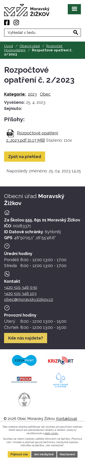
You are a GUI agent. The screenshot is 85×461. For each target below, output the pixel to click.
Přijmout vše (19, 454)
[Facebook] (7, 22)
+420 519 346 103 (20, 293)
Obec (45, 94)
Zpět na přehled (24, 156)
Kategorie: (15, 94)
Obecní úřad (29, 46)
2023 (32, 94)
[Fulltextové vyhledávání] (42, 33)
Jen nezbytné (44, 454)
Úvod (8, 46)
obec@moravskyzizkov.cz (28, 299)
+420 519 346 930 (20, 287)
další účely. (52, 433)
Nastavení (67, 454)
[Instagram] (16, 22)
